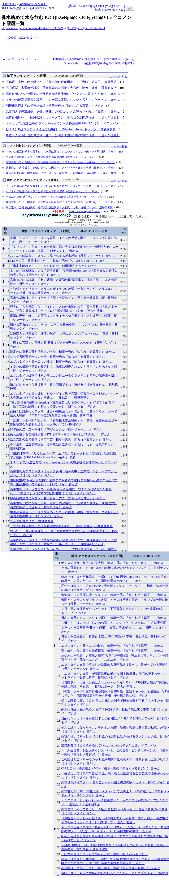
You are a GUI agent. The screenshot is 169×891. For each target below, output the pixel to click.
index (76, 63)
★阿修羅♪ (9, 4)
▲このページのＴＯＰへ (19, 59)
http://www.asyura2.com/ (84, 211)
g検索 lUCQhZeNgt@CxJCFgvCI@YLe (93, 5)
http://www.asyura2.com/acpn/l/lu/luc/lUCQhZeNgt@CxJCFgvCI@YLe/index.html (53, 28)
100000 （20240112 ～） (23, 37)
